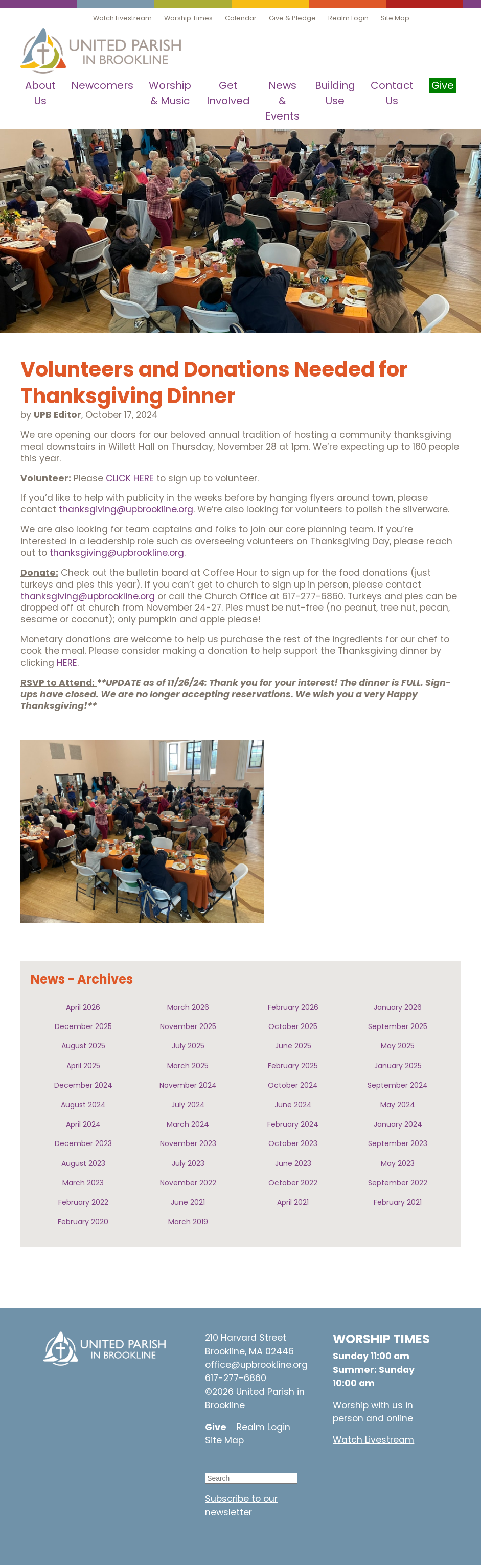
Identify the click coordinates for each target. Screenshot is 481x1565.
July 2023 (188, 1163)
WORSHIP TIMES (381, 1338)
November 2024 (188, 1085)
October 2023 (292, 1143)
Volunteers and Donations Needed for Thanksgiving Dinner (214, 382)
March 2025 (188, 1066)
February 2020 (83, 1222)
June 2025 (293, 1046)
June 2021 (188, 1202)
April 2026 (83, 1007)
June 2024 (293, 1105)
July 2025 (188, 1046)
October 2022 (292, 1183)
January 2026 (398, 1007)
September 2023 (397, 1143)
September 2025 (397, 1026)
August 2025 (83, 1046)
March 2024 (188, 1124)
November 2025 (188, 1026)
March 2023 (83, 1183)
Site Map (395, 18)
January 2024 (398, 1124)
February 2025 (293, 1066)
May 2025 (398, 1046)
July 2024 (188, 1105)
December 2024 (83, 1085)
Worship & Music (170, 93)
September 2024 (398, 1085)
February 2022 (83, 1202)
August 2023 (83, 1163)
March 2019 (188, 1222)
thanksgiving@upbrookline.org (126, 509)
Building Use (335, 93)
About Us (40, 93)
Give (215, 1427)
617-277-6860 (235, 1378)
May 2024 (397, 1105)
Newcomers (102, 85)
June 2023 (293, 1163)
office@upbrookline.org (256, 1365)
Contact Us (392, 93)
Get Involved (228, 93)
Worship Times (188, 18)
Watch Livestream (122, 18)
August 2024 (83, 1105)
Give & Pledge (292, 18)
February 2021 (398, 1202)
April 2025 (83, 1066)
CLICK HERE (130, 478)
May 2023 (398, 1163)
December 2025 (83, 1026)
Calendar (241, 18)
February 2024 (292, 1124)
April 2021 (293, 1202)
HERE (67, 663)
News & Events (282, 100)
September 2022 (397, 1183)
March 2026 (188, 1007)
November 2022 (188, 1183)
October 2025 (292, 1026)
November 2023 (188, 1143)
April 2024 (83, 1124)
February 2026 (293, 1007)
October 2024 (293, 1085)
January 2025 (398, 1066)
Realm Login (348, 18)
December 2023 (83, 1143)
